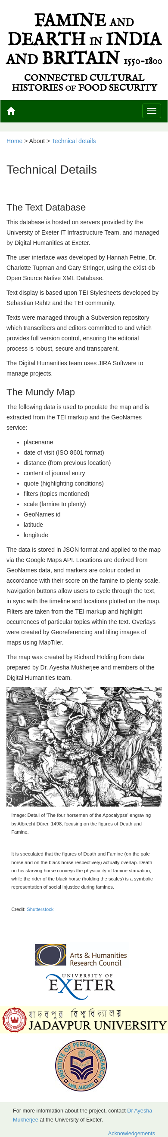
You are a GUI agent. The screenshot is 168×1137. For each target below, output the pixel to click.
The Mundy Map (40, 392)
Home (14, 141)
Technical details (74, 141)
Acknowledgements (131, 1134)
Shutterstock (40, 909)
